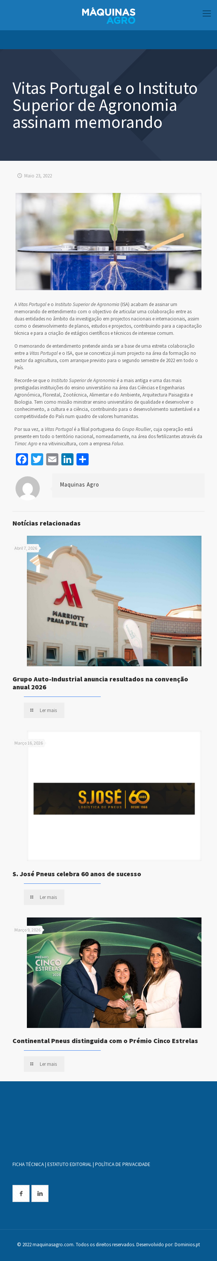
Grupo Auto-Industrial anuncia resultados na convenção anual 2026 (100, 683)
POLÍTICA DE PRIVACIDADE (122, 1164)
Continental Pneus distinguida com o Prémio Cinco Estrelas (105, 1040)
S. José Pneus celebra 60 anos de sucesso (76, 873)
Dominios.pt (187, 1244)
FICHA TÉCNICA (28, 1164)
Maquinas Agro (79, 484)
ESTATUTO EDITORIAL (69, 1164)
